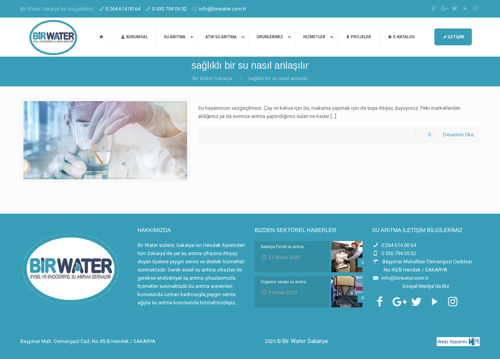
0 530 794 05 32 (169, 9)
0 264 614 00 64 (122, 9)
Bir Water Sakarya (212, 78)
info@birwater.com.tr (222, 9)
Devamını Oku (458, 135)
